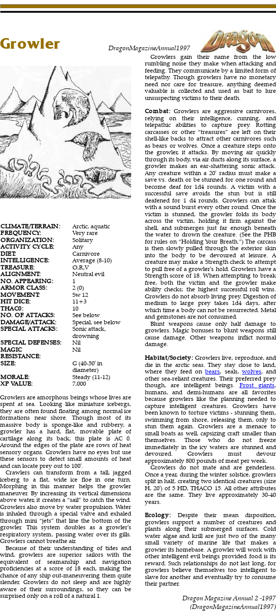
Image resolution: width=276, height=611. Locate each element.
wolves (251, 371)
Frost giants (257, 385)
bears (212, 371)
